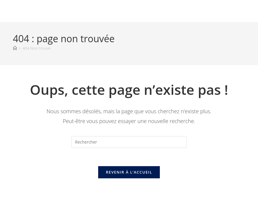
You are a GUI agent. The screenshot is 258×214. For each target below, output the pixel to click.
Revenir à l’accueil (129, 172)
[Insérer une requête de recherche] (129, 142)
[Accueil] (15, 48)
